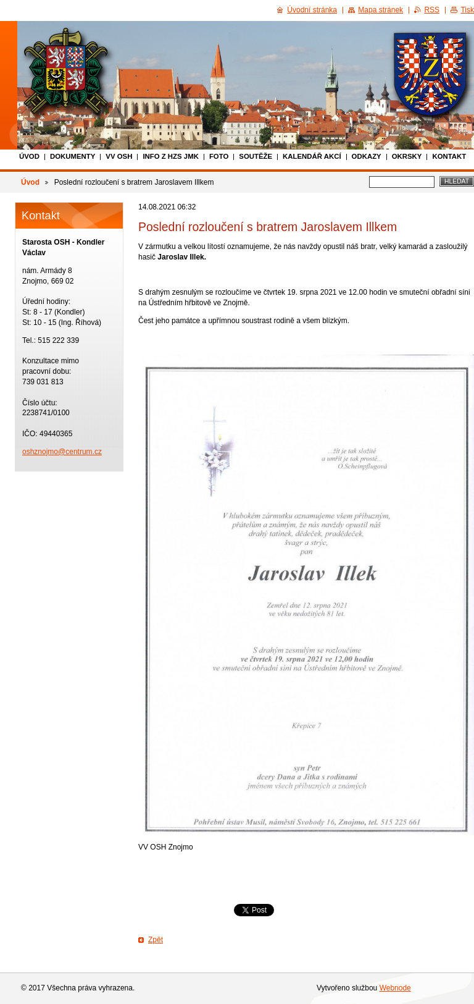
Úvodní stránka (312, 10)
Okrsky (407, 156)
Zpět (155, 939)
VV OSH (119, 156)
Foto (218, 156)
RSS (431, 10)
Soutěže (255, 156)
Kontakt (449, 156)
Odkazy (366, 156)
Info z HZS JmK (171, 156)
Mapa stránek (380, 10)
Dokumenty (72, 156)
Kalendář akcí (312, 156)
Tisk (467, 10)
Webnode (395, 988)
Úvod (29, 156)
